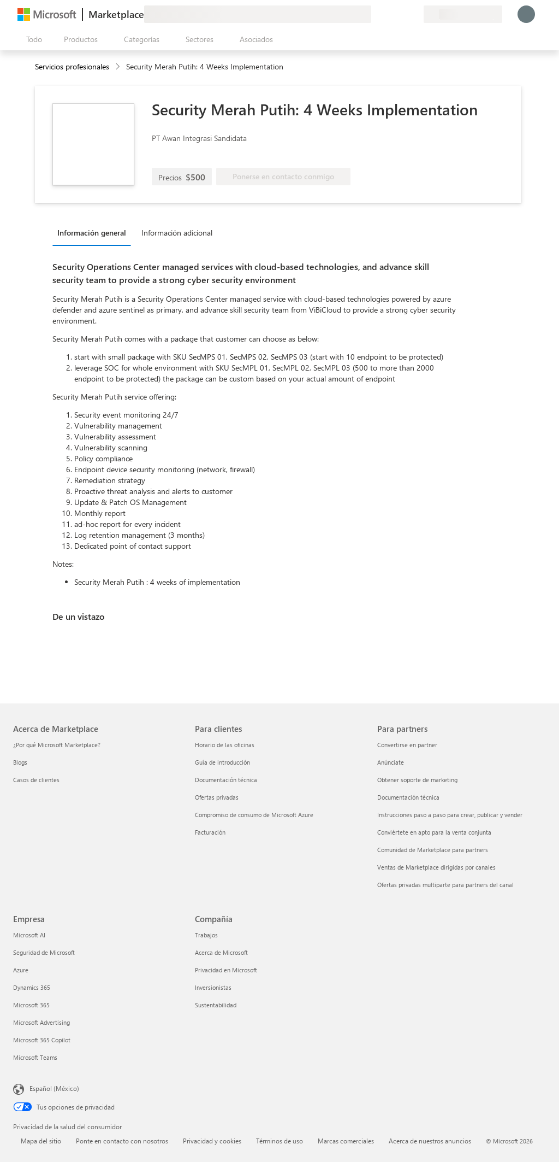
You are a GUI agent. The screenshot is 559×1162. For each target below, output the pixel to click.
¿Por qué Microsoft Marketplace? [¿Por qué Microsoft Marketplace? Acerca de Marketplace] (56, 745)
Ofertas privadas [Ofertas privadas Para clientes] (217, 797)
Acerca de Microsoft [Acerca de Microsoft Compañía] (221, 952)
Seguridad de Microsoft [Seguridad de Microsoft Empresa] (44, 952)
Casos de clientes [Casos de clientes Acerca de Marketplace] (36, 780)
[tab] (94, 232)
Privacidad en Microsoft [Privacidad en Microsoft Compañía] (226, 970)
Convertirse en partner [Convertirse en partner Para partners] (407, 745)
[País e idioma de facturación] (463, 14)
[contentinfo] (119, 67)
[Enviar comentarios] (375, 14)
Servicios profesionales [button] (72, 66)
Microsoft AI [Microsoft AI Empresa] (29, 935)
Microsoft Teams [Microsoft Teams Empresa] (35, 1057)
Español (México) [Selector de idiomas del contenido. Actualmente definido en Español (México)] (54, 1088)
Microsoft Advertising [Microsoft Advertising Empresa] (41, 1022)
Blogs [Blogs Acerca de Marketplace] (20, 762)
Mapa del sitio (41, 1140)
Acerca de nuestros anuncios (430, 1140)
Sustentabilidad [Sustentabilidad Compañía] (215, 1005)
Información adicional (176, 232)
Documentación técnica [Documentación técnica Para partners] (408, 797)
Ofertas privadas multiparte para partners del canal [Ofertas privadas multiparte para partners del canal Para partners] (445, 885)
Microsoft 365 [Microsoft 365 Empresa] (31, 1005)
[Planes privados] (415, 14)
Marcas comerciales (346, 1140)
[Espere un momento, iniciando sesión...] (526, 14)
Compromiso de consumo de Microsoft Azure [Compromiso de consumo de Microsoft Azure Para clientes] (254, 815)
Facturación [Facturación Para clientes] (210, 832)
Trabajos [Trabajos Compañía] (206, 935)
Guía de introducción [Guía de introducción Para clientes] (222, 762)
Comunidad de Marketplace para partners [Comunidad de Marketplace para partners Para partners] (432, 850)
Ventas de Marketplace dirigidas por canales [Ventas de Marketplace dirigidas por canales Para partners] (436, 867)
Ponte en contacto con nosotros (122, 1140)
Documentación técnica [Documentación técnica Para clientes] (226, 780)
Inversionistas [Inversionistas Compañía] (213, 987)
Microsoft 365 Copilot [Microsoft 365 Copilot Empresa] (41, 1040)
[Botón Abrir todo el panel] (31, 39)
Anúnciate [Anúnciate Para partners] (390, 762)
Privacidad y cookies (212, 1140)
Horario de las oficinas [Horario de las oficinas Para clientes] (224, 745)
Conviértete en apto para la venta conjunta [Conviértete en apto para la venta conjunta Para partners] (434, 832)
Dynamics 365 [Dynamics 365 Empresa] (31, 987)
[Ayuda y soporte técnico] (388, 14)
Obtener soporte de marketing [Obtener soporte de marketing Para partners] (417, 780)
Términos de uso (279, 1140)
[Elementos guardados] (401, 14)
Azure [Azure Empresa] (20, 970)
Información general (91, 232)
